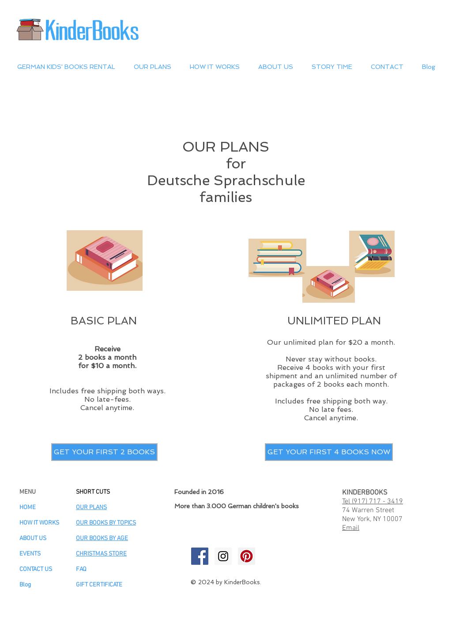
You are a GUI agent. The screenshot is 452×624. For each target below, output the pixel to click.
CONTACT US (35, 569)
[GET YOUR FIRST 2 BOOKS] (104, 452)
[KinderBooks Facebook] (199, 556)
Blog (25, 585)
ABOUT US (32, 538)
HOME (27, 507)
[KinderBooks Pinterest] (246, 556)
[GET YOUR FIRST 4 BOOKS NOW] (329, 452)
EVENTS (30, 554)
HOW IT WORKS (39, 523)
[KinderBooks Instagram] (223, 556)
